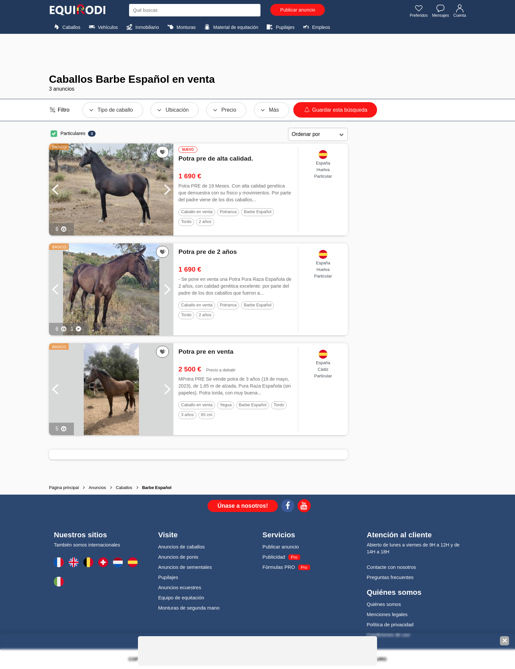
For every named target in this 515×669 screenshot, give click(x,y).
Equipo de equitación (181, 597)
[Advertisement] (257, 53)
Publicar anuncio (297, 9)
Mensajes (440, 11)
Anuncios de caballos (181, 546)
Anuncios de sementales (185, 567)
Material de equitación (230, 27)
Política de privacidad (390, 624)
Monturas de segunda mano (189, 608)
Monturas (180, 27)
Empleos (315, 27)
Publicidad (273, 557)
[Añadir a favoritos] (162, 152)
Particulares (72, 133)
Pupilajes (280, 27)
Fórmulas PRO (278, 567)
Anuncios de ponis (178, 557)
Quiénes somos (384, 604)
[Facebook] (287, 506)
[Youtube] (304, 506)
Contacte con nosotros (391, 567)
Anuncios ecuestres (179, 587)
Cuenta (459, 11)
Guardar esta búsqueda (335, 110)
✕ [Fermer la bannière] (504, 640)
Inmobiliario (141, 27)
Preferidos (419, 11)
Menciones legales (387, 614)
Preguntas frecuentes (390, 577)
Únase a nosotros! (242, 505)
